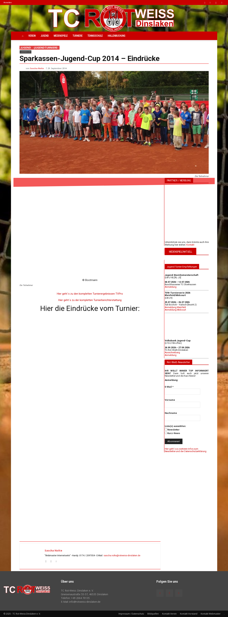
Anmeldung (170, 287)
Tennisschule (95, 35)
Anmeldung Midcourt (175, 309)
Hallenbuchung (116, 35)
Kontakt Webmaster (211, 613)
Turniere (78, 35)
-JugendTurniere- (46, 48)
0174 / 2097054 (87, 555)
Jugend (45, 35)
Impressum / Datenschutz (131, 613)
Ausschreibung (172, 352)
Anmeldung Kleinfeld (175, 307)
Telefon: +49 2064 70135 (75, 598)
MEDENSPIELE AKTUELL (180, 251)
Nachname (171, 413)
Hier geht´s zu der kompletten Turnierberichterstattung (90, 300)
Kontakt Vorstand (188, 613)
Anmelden (8, 2)
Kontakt (190, 244)
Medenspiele (61, 35)
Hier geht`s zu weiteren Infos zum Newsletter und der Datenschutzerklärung (185, 450)
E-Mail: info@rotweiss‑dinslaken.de (81, 601)
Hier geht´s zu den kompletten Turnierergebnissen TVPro (90, 293)
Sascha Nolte (37, 68)
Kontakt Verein (169, 613)
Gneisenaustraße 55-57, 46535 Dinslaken (84, 594)
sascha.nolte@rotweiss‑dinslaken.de (122, 555)
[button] (204, 2)
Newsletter (172, 429)
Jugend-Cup (25, 52)
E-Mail (169, 386)
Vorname (170, 400)
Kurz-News (172, 433)
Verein (32, 35)
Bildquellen (153, 613)
